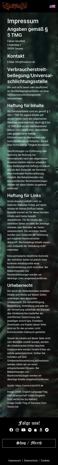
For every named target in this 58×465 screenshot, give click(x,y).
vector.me (18, 399)
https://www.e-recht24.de (29, 385)
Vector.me (12, 406)
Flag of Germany (32, 403)
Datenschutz (31, 460)
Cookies (45, 460)
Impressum (14, 460)
